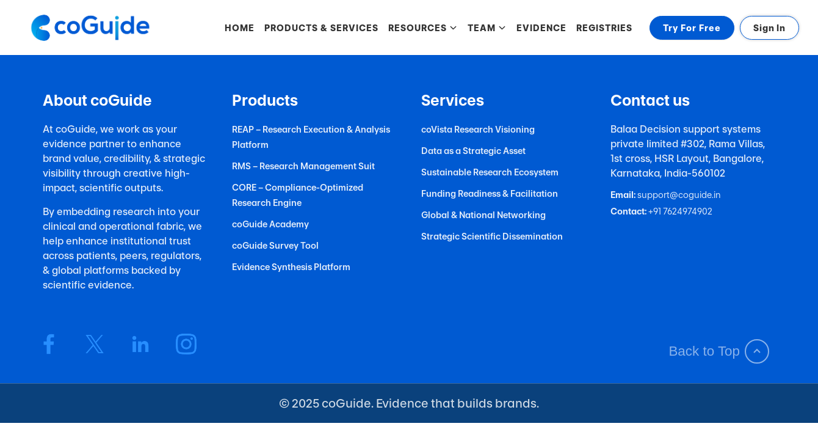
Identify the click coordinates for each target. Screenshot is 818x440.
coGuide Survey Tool (275, 245)
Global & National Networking (483, 215)
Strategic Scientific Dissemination (492, 236)
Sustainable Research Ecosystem (490, 172)
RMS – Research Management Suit (303, 166)
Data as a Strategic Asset (473, 150)
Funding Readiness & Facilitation (489, 193)
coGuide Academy (270, 224)
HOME (240, 28)
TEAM (487, 28)
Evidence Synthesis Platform (291, 267)
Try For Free (692, 28)
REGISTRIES (604, 28)
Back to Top (718, 351)
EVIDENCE (541, 28)
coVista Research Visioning (478, 129)
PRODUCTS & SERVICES (321, 28)
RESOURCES (423, 28)
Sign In (769, 28)
